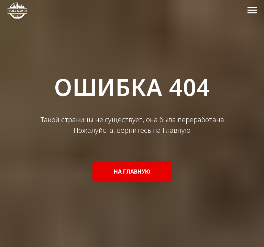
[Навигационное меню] (252, 10)
